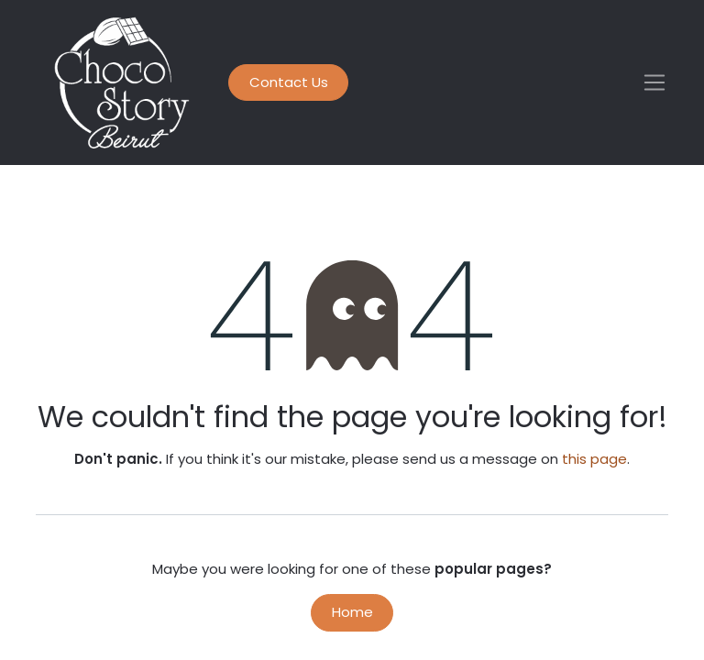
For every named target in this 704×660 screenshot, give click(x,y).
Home (352, 612)
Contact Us (288, 82)
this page (594, 458)
